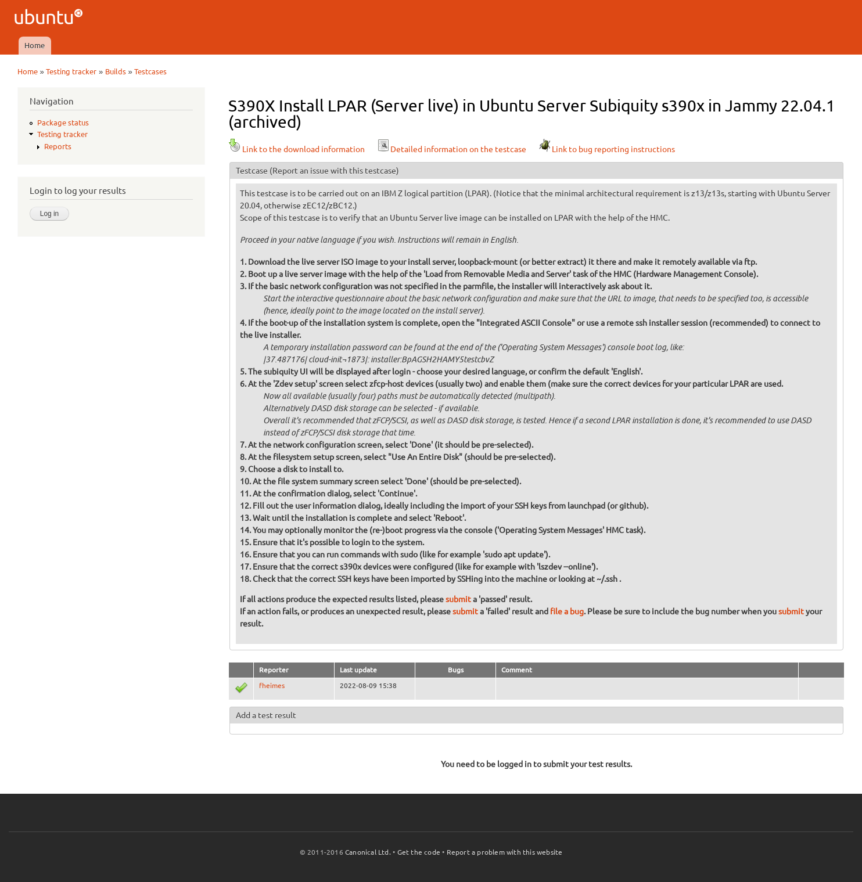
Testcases (150, 71)
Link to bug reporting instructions (606, 149)
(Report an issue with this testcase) (334, 170)
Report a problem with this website (505, 852)
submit (458, 599)
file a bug (567, 611)
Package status (63, 122)
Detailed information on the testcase (451, 149)
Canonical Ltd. (368, 852)
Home (34, 45)
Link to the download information (296, 149)
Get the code (418, 852)
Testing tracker (71, 71)
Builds (115, 71)
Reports (57, 146)
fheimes (272, 685)
